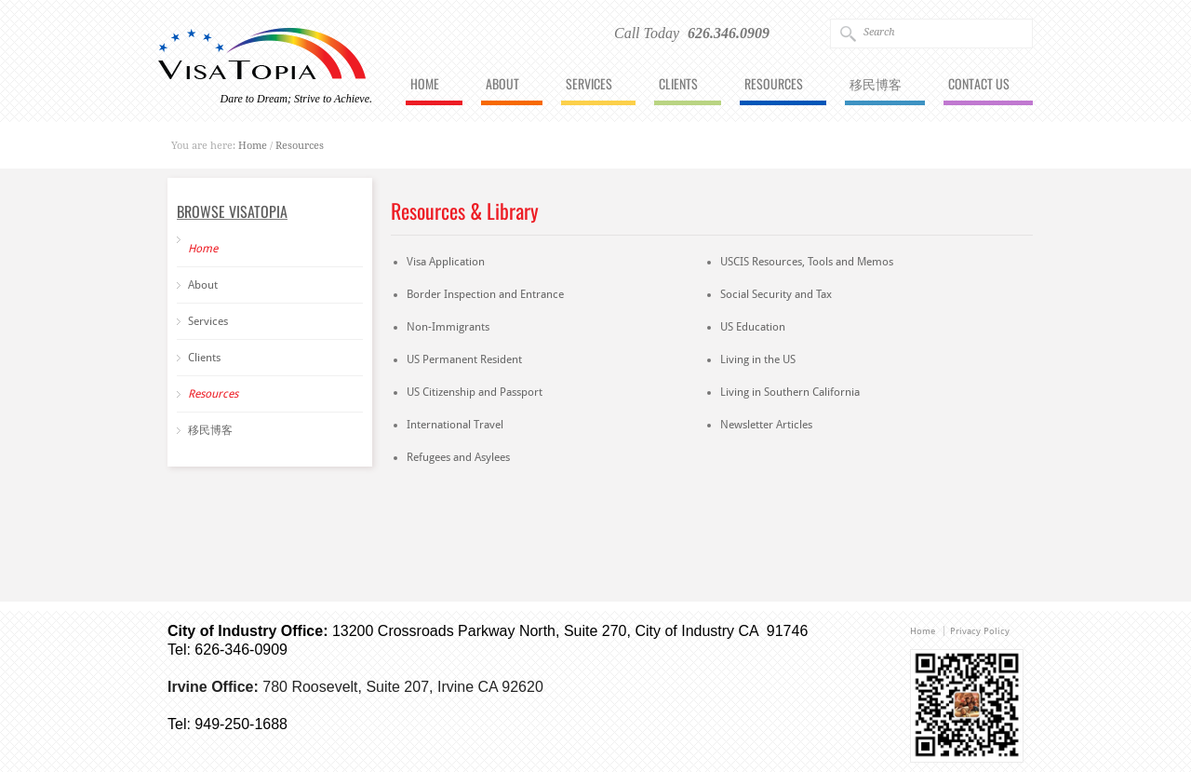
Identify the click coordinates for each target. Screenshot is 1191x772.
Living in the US (758, 359)
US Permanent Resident (464, 359)
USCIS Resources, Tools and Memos (806, 261)
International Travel (455, 424)
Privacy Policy (980, 631)
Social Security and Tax (776, 294)
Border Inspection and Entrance (485, 294)
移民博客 (876, 84)
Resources (773, 84)
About (502, 84)
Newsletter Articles (766, 424)
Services (589, 84)
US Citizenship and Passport (474, 392)
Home (424, 84)
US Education (752, 326)
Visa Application (446, 261)
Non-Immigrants (448, 326)
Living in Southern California (790, 392)
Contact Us (979, 84)
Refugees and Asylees (458, 457)
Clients (678, 84)
